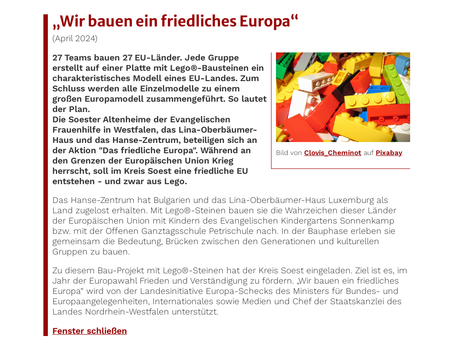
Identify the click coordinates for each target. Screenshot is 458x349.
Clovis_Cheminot (332, 153)
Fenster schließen (89, 331)
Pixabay (389, 153)
